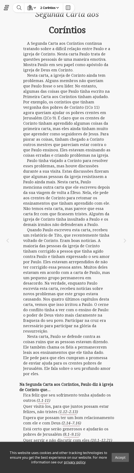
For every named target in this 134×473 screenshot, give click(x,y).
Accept (120, 457)
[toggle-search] (19, 7)
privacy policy (74, 462)
